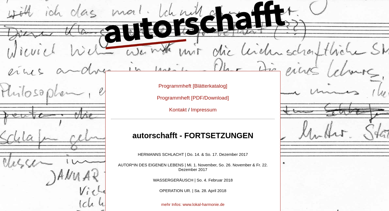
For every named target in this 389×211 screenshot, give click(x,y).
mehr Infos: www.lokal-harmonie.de (192, 204)
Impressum (204, 110)
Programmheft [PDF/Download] (193, 98)
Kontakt (178, 110)
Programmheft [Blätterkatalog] (192, 86)
